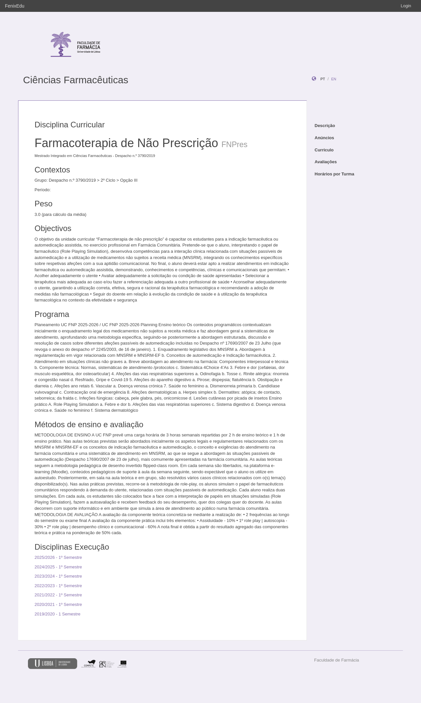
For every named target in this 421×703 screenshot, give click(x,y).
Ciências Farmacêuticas (75, 79)
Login (406, 5)
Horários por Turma (334, 173)
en (333, 79)
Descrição (325, 125)
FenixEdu (14, 6)
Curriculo (324, 149)
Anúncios (324, 137)
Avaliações (326, 161)
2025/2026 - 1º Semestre (58, 557)
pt (322, 79)
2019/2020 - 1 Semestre (57, 614)
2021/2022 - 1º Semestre (58, 594)
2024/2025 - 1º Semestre (58, 566)
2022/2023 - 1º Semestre (58, 585)
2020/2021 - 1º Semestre (58, 604)
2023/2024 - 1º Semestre (58, 576)
